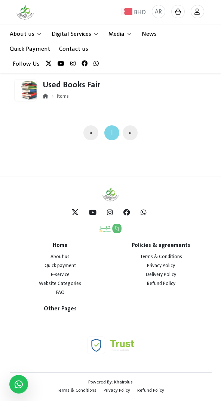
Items (63, 96)
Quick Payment (30, 49)
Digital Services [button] (75, 34)
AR (158, 11)
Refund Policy (161, 283)
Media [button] (119, 34)
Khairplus (123, 382)
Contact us (73, 49)
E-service (60, 274)
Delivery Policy (161, 274)
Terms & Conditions (161, 257)
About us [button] (25, 34)
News (149, 34)
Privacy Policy (161, 265)
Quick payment (60, 265)
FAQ (60, 292)
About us (60, 257)
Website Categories (60, 283)
